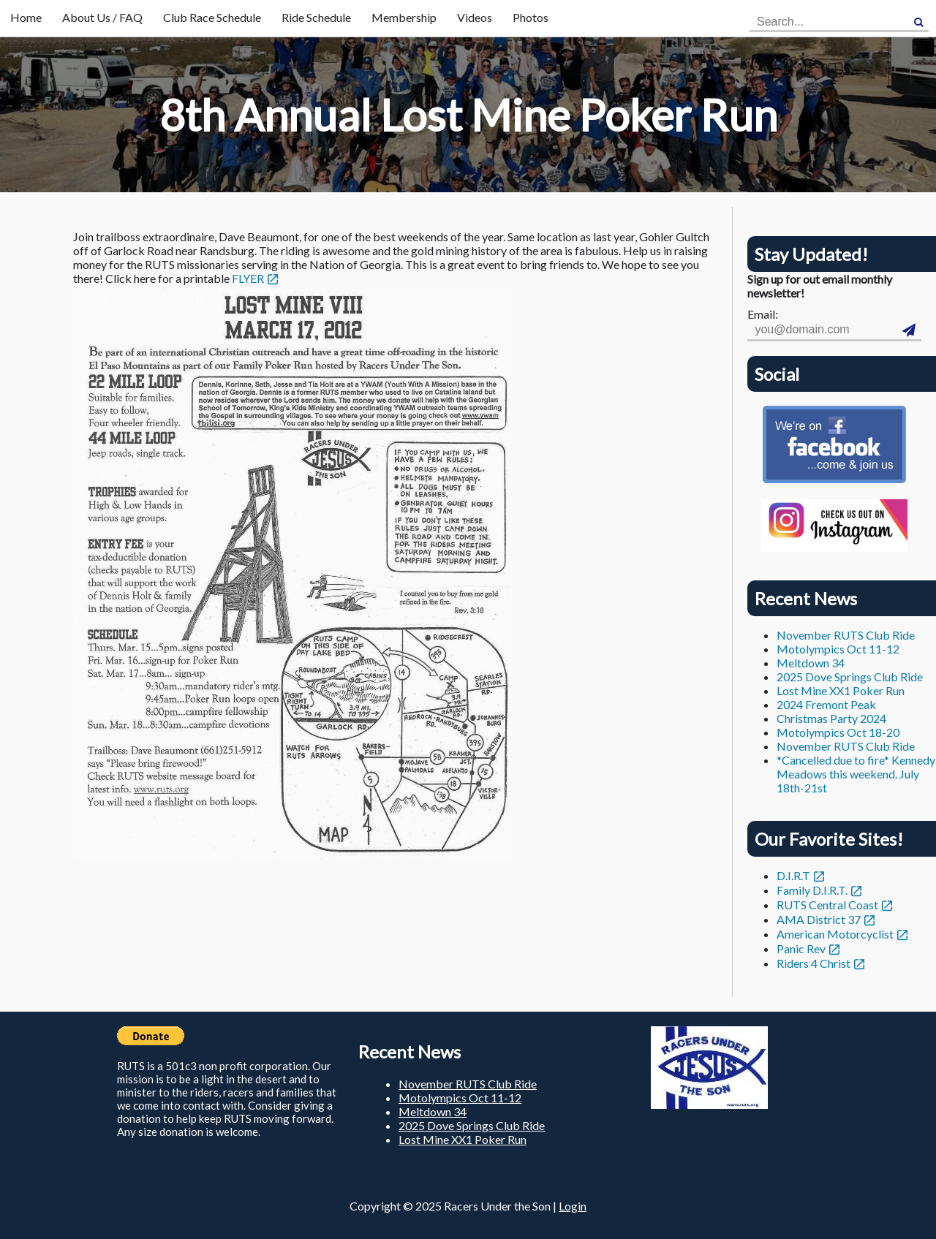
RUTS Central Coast (827, 905)
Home (26, 17)
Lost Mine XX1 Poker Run (841, 690)
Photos (530, 17)
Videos (474, 17)
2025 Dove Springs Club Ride (850, 676)
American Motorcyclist (835, 934)
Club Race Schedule (212, 17)
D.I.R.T (793, 875)
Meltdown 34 (811, 663)
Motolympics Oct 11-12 (838, 649)
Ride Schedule (316, 17)
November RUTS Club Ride (846, 635)
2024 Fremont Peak (826, 704)
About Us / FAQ (102, 17)
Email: (762, 314)
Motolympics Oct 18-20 (838, 732)
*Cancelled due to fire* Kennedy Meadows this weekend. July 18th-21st (856, 774)
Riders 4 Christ (813, 963)
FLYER (248, 278)
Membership (404, 17)
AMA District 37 (819, 919)
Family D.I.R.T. (812, 890)
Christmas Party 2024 (831, 718)
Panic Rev (801, 948)
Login (572, 1206)
